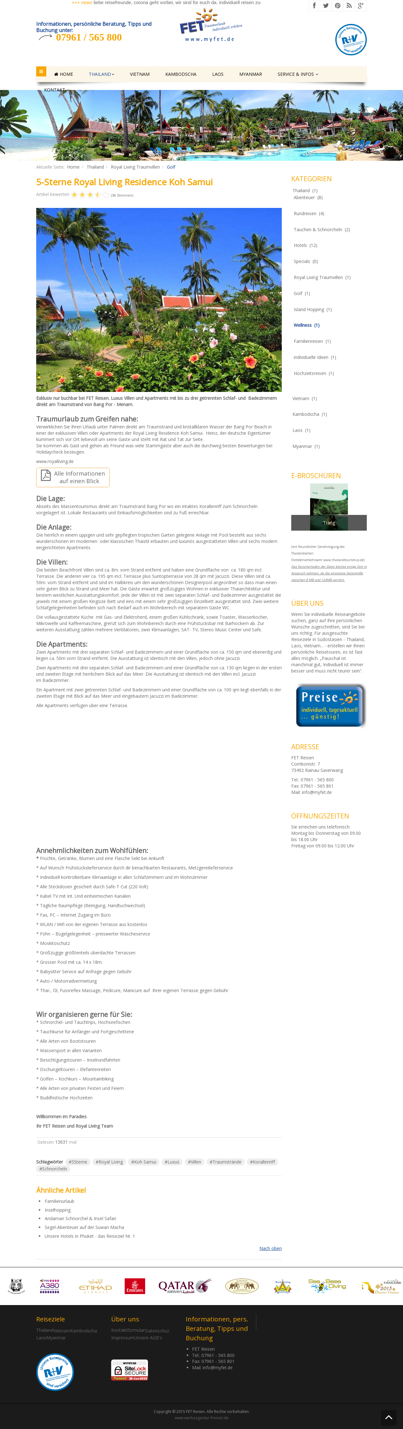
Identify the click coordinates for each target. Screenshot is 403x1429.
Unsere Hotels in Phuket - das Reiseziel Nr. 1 (90, 1236)
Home (63, 74)
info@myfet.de (317, 792)
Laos (218, 74)
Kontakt (57, 90)
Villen (196, 1162)
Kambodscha (180, 74)
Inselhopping (58, 1210)
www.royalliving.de (55, 461)
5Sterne (79, 1162)
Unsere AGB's (148, 1338)
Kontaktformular (128, 1330)
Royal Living (111, 1162)
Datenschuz (157, 1331)
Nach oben (270, 1248)
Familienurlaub (59, 1201)
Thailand (101, 74)
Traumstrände (227, 1162)
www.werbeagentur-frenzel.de (202, 1418)
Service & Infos (298, 74)
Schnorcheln (54, 1169)
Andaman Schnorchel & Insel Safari (80, 1218)
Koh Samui (145, 1162)
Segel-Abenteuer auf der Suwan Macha (84, 1227)
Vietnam (140, 74)
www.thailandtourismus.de (343, 560)
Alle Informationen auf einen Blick (73, 477)
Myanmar (250, 74)
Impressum (122, 1338)
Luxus (173, 1162)
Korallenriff (264, 1162)
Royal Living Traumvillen (135, 167)
